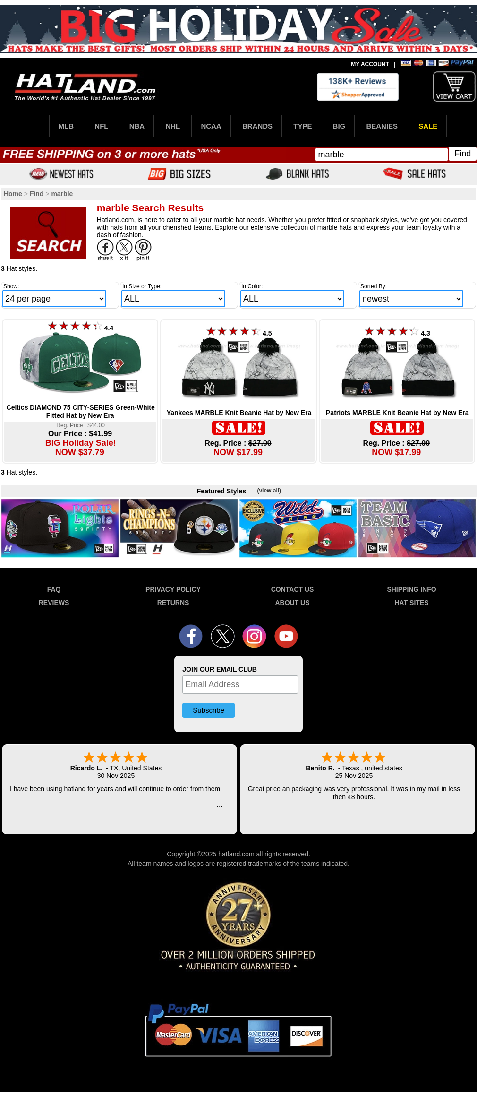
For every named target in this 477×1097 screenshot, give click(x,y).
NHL (172, 126)
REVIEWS (54, 602)
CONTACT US (292, 589)
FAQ (54, 589)
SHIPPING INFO (411, 589)
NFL (101, 126)
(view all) (269, 490)
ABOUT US (292, 602)
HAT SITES (411, 602)
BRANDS (257, 126)
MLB (66, 126)
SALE (427, 126)
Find (462, 153)
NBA (137, 126)
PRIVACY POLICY (173, 589)
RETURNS (173, 602)
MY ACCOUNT (370, 64)
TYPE (302, 126)
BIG (339, 126)
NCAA (211, 126)
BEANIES (382, 126)
